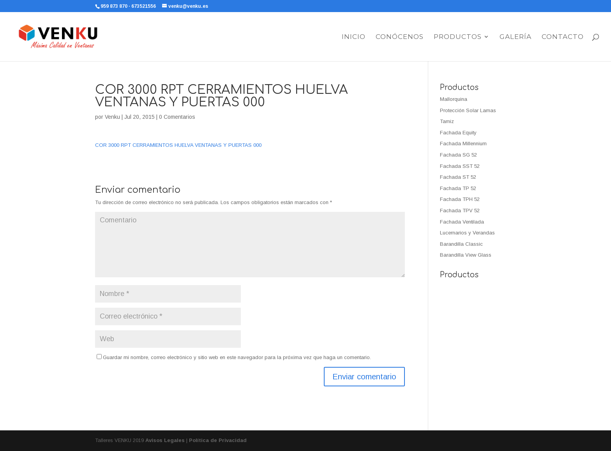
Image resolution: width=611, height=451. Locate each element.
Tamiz (447, 121)
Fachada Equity (458, 133)
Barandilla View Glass (465, 255)
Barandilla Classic (461, 244)
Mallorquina (453, 99)
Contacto (563, 37)
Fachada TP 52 (458, 188)
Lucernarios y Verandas (467, 233)
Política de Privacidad (218, 440)
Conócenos (400, 37)
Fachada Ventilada (462, 222)
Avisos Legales (165, 440)
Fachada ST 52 (458, 177)
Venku (112, 117)
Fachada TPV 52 (460, 210)
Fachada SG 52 (458, 155)
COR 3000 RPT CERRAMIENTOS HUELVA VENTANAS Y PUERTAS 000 (178, 145)
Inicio (354, 37)
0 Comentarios (177, 117)
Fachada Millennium (463, 143)
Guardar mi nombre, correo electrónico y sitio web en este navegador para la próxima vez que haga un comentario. (237, 357)
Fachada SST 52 (460, 166)
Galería (516, 37)
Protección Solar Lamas (468, 110)
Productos (458, 37)
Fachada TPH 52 (460, 199)
